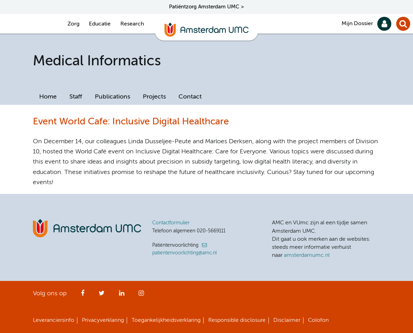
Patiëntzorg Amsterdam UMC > (206, 6)
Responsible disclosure (237, 320)
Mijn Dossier (357, 24)
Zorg (73, 24)
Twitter (102, 295)
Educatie (100, 24)
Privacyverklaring (103, 320)
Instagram (141, 295)
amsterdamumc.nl (307, 255)
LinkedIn (121, 295)
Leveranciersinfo (53, 320)
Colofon (318, 320)
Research (132, 24)
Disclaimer (286, 320)
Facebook (82, 295)
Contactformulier (171, 222)
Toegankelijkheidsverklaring (166, 320)
